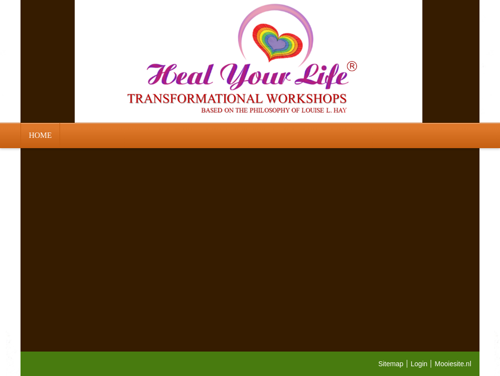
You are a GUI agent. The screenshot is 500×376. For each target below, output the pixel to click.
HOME (40, 135)
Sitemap (390, 364)
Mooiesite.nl (453, 364)
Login (419, 364)
